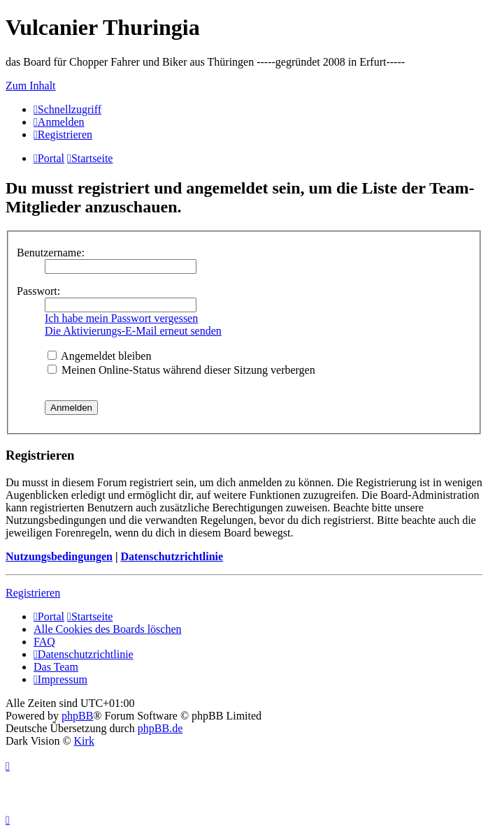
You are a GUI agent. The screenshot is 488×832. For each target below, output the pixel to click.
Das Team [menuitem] (56, 667)
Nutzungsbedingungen (59, 556)
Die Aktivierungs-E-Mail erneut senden (133, 331)
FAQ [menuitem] (44, 642)
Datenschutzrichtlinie (171, 556)
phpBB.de (160, 728)
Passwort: (38, 291)
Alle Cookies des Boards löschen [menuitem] (108, 629)
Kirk (84, 741)
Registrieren (33, 593)
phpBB (77, 716)
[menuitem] (59, 122)
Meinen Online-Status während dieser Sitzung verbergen (181, 370)
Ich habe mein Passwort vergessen (121, 318)
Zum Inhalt (31, 86)
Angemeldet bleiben (99, 356)
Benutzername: (51, 252)
